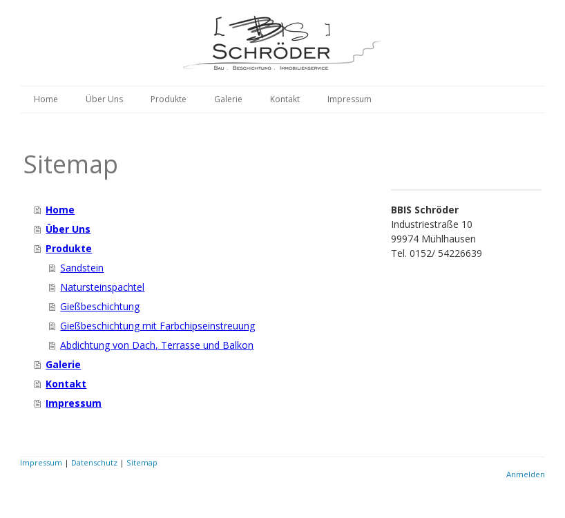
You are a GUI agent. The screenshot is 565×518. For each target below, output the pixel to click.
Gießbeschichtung (100, 306)
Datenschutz (94, 462)
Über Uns (104, 99)
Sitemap (141, 462)
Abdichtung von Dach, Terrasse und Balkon (156, 345)
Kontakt (285, 99)
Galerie (228, 99)
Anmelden (525, 474)
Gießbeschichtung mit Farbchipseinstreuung (157, 325)
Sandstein (82, 267)
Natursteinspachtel (102, 287)
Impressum (349, 99)
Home (46, 99)
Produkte (168, 99)
